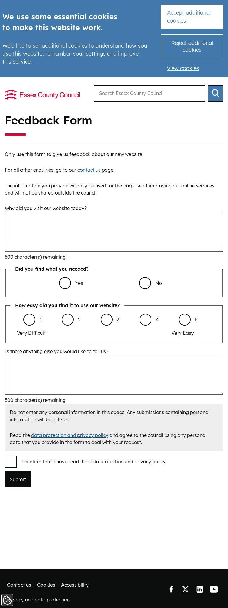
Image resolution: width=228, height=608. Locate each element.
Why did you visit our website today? (46, 208)
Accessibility (75, 585)
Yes (79, 283)
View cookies (183, 68)
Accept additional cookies (189, 16)
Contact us (19, 585)
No (158, 283)
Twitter (185, 589)
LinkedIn (199, 589)
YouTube (214, 589)
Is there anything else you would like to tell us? (56, 351)
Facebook (171, 589)
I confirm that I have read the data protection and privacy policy (93, 462)
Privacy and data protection (38, 600)
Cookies (46, 585)
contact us (89, 170)
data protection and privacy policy (69, 435)
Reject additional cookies (192, 46)
